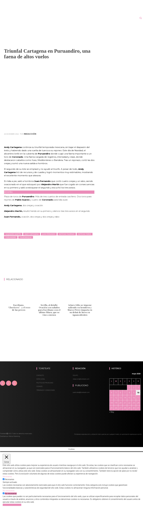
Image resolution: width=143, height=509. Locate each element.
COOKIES (39, 386)
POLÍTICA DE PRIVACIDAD (44, 383)
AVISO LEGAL (40, 379)
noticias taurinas (66, 234)
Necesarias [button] (7, 476)
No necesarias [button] (9, 491)
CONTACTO (40, 375)
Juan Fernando (48, 234)
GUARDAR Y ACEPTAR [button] (12, 505)
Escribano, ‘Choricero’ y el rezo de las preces (18, 307)
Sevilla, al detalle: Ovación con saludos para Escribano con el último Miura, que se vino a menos (49, 310)
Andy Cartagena (32, 234)
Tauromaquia (26, 237)
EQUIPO (75, 375)
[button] (140, 17)
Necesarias (9, 479)
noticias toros (84, 234)
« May (111, 412)
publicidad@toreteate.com (81, 392)
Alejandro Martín (13, 234)
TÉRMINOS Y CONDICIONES (45, 390)
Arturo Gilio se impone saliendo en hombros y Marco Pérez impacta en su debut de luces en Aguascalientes (80, 310)
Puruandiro (11, 237)
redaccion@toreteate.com (81, 379)
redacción (30, 134)
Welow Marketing (14, 436)
